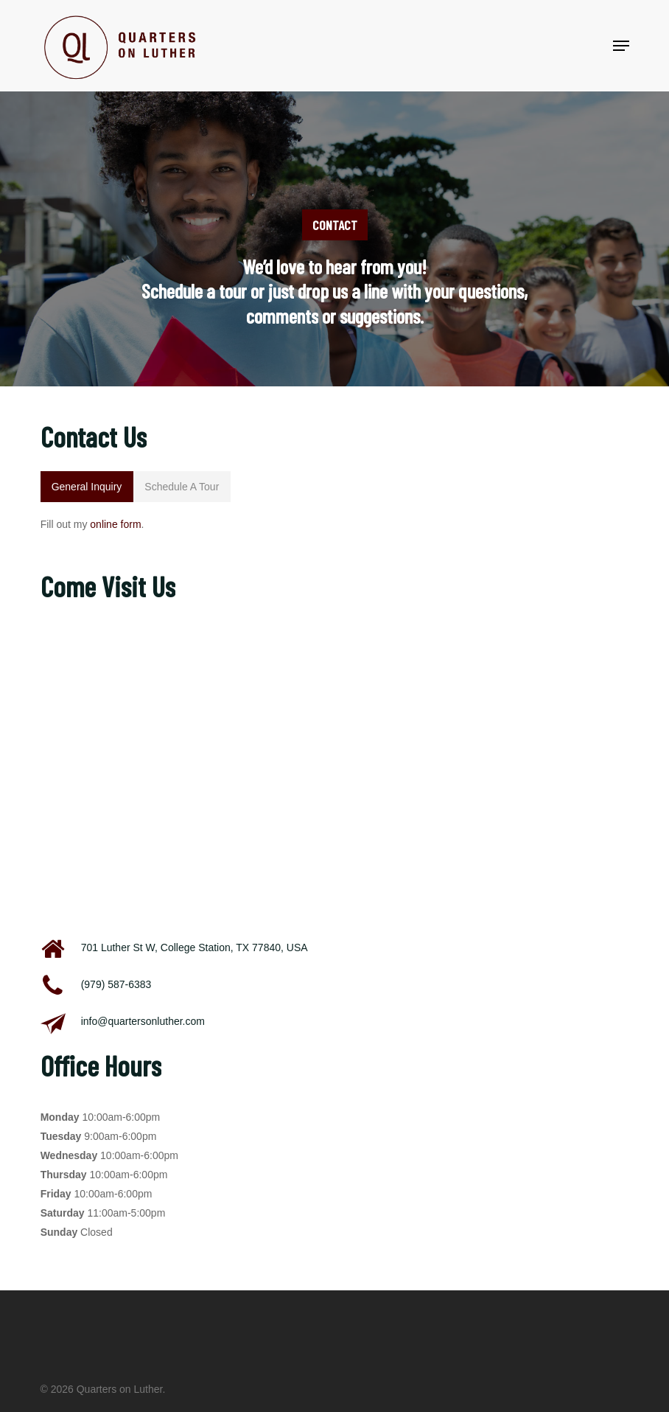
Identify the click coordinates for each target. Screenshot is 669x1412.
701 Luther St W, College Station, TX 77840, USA (194, 947)
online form (115, 524)
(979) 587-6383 (116, 984)
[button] (621, 45)
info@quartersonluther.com (143, 1021)
